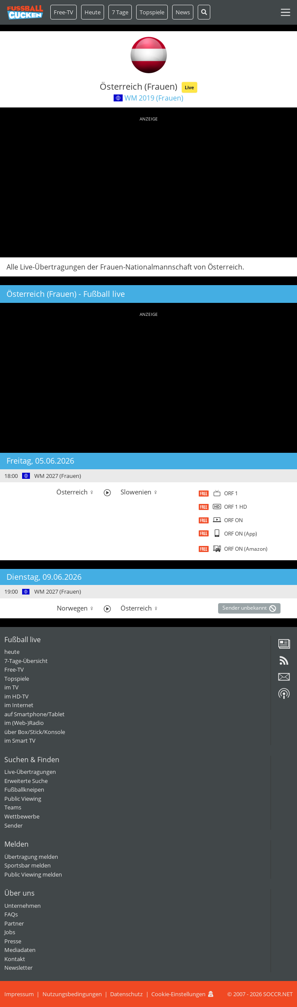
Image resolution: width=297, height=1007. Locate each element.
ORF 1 (231, 493)
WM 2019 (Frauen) (153, 98)
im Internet (18, 705)
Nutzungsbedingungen (72, 994)
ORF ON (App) (240, 533)
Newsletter (18, 967)
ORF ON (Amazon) (246, 548)
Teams (12, 807)
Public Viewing (22, 798)
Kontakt (14, 959)
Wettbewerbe (21, 816)
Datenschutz (126, 994)
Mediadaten (20, 950)
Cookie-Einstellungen (178, 994)
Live (189, 87)
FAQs (11, 914)
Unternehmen (22, 906)
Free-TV (63, 12)
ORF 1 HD (235, 506)
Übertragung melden (31, 857)
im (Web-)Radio (24, 723)
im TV (11, 687)
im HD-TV (16, 696)
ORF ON (233, 520)
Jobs (9, 932)
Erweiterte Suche (26, 781)
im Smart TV (20, 740)
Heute (93, 12)
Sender (13, 825)
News (183, 12)
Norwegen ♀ (75, 608)
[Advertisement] (148, 185)
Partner (14, 923)
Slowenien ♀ (139, 491)
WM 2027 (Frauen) (57, 476)
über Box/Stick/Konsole (34, 732)
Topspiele (16, 678)
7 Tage (120, 12)
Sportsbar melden (27, 865)
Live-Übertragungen (30, 772)
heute (12, 652)
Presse (12, 941)
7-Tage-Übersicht (26, 661)
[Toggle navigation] (285, 12)
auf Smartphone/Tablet (34, 714)
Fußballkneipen (24, 789)
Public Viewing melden (33, 874)
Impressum (19, 994)
